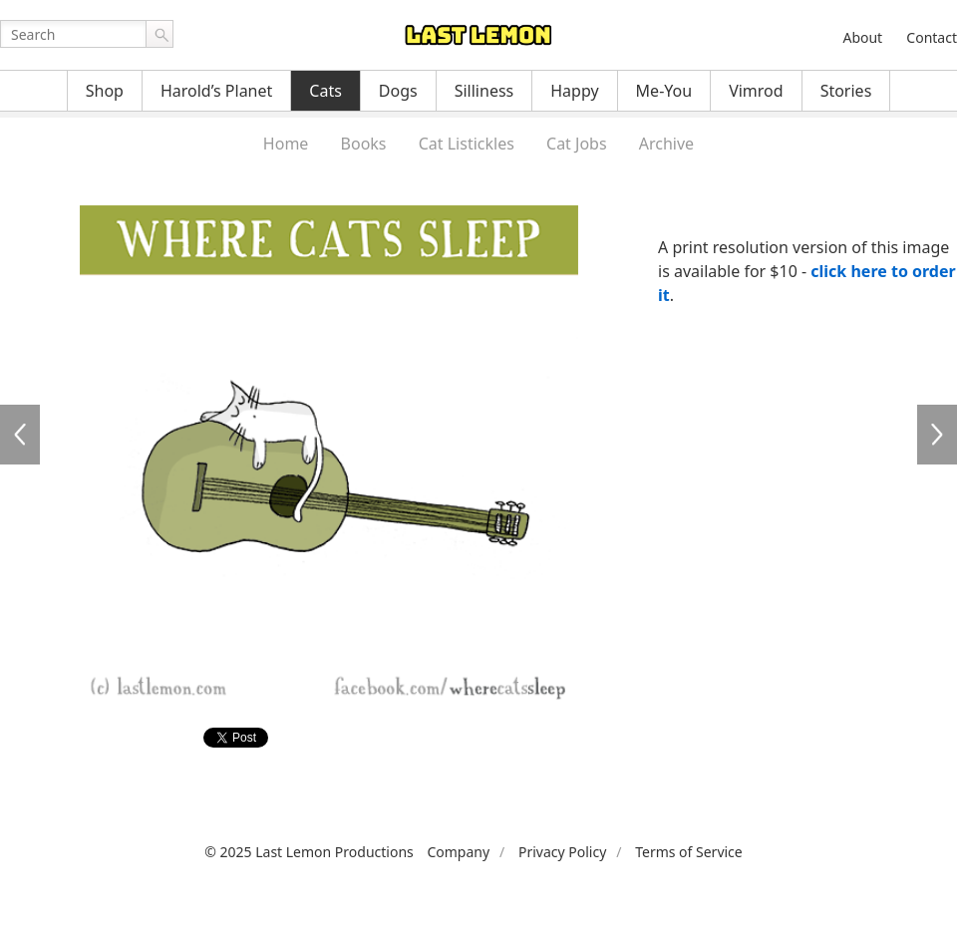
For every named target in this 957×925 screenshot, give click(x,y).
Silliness (484, 91)
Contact (931, 37)
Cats (325, 91)
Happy (574, 91)
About (862, 37)
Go (159, 34)
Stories (846, 91)
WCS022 (937, 434)
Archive (666, 143)
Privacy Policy (562, 851)
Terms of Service (689, 851)
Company (458, 851)
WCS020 (20, 434)
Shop (105, 91)
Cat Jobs (576, 143)
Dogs (398, 91)
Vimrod (756, 91)
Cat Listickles (466, 143)
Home (286, 143)
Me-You (664, 91)
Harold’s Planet (216, 91)
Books (364, 143)
